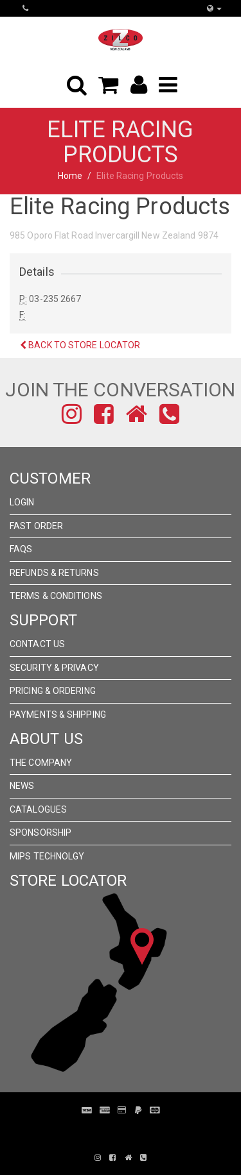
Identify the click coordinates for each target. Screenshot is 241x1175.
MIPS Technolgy (47, 856)
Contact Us (37, 644)
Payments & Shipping (58, 714)
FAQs (21, 549)
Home (70, 176)
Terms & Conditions (56, 596)
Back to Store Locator (80, 345)
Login (22, 502)
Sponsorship (40, 832)
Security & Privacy (54, 668)
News (22, 786)
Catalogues (38, 809)
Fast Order (36, 526)
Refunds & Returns (54, 573)
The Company (41, 762)
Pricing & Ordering (53, 691)
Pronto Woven (127, 1129)
